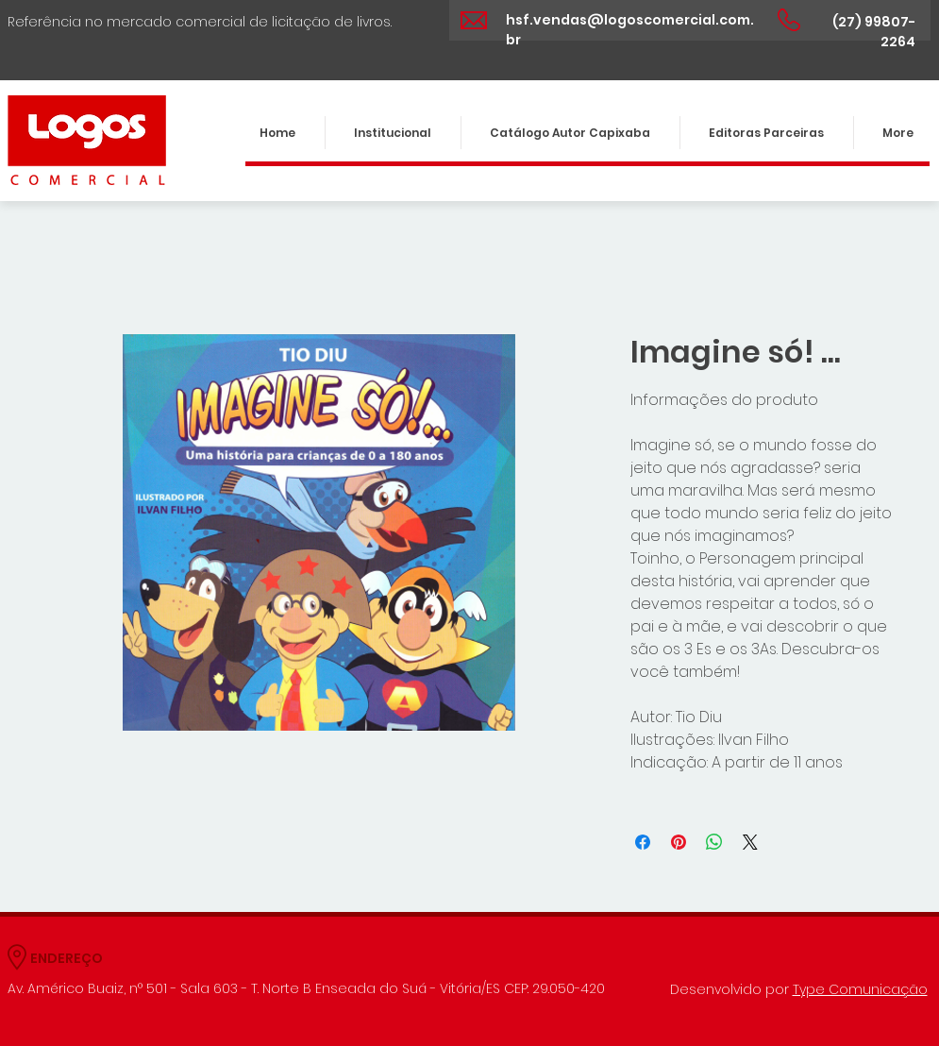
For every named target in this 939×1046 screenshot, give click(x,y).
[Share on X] (750, 842)
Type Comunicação (860, 989)
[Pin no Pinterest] (678, 842)
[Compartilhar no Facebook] (642, 842)
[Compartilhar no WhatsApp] (714, 842)
